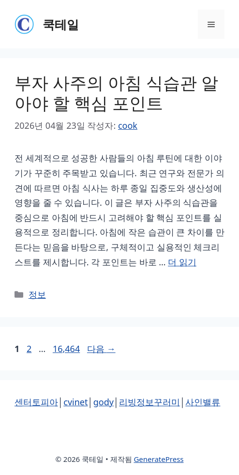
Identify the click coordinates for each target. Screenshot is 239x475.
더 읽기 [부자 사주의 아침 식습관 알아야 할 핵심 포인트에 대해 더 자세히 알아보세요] (182, 262)
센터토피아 (36, 402)
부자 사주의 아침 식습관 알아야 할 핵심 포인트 (116, 92)
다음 (101, 348)
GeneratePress (158, 459)
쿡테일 (61, 24)
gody (103, 402)
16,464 (66, 348)
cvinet (75, 402)
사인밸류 (202, 402)
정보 (37, 294)
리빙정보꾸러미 (149, 402)
